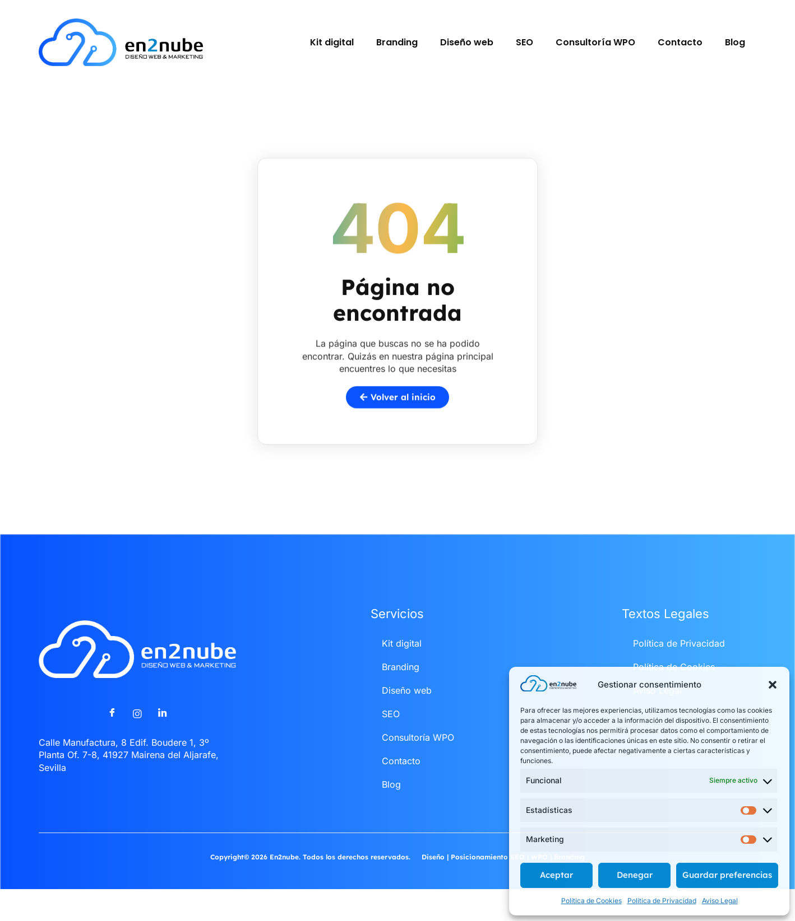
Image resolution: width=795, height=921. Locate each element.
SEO (524, 42)
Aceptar (556, 874)
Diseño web (466, 42)
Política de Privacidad (661, 900)
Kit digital (332, 42)
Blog (735, 42)
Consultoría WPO (595, 42)
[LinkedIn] (162, 729)
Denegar (635, 874)
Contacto (680, 42)
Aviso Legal (720, 900)
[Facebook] (112, 729)
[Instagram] (137, 729)
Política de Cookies (591, 900)
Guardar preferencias (727, 874)
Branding (397, 42)
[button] (772, 684)
